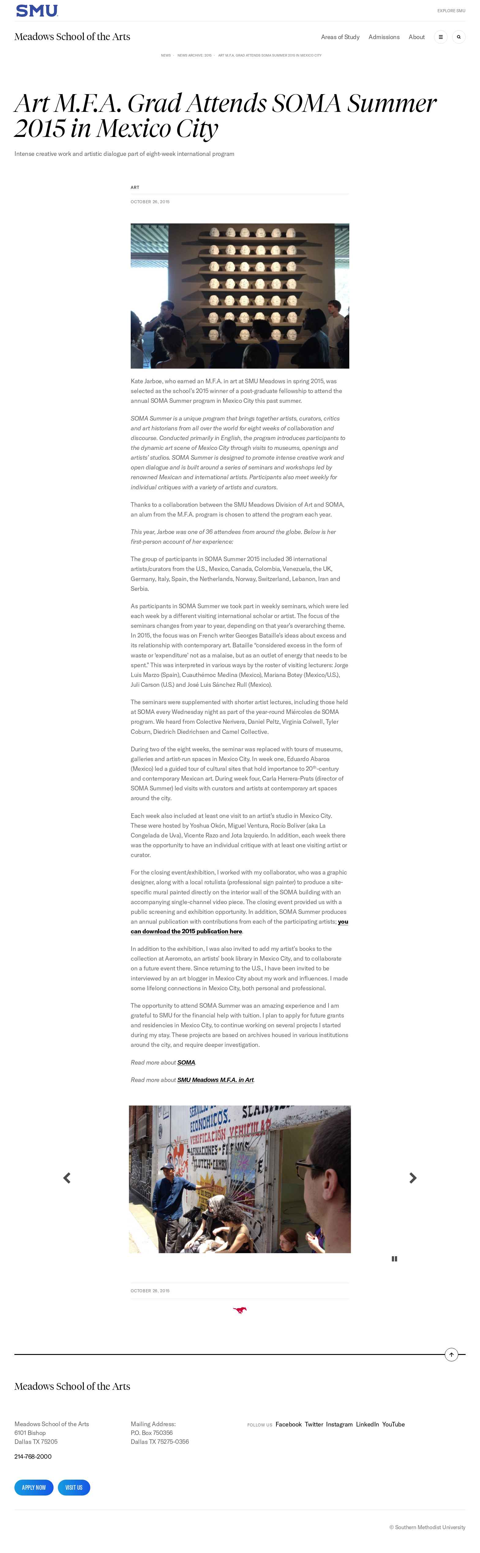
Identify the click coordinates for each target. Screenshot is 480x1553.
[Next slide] (413, 1178)
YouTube (393, 1424)
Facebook (289, 1424)
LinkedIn (367, 1424)
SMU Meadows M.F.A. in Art (215, 1079)
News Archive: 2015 (195, 55)
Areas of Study (340, 37)
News (166, 55)
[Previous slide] (67, 1178)
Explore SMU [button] (451, 10)
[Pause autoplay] (394, 1259)
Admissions (384, 37)
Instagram (339, 1424)
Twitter (314, 1424)
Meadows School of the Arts (72, 37)
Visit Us (74, 1487)
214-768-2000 (32, 1456)
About (417, 37)
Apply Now (34, 1487)
